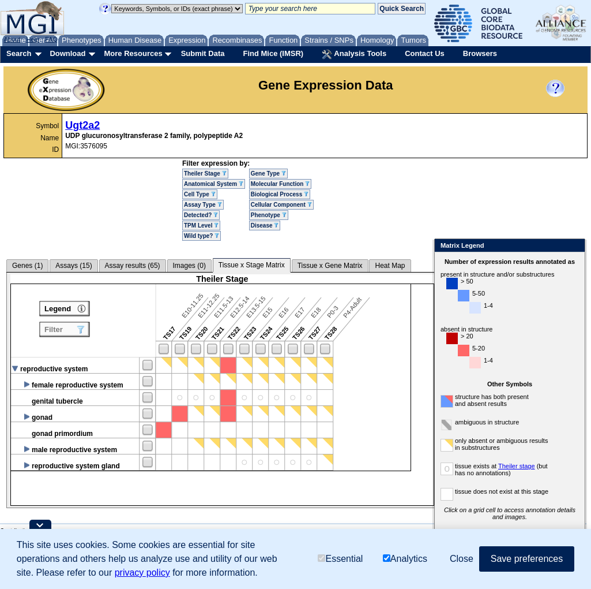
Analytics (405, 559)
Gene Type (268, 173)
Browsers (480, 53)
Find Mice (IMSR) (273, 53)
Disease (265, 225)
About (12, 39)
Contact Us (425, 53)
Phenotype (269, 215)
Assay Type (203, 205)
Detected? (201, 215)
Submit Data (203, 53)
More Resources (133, 53)
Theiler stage (494, 466)
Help (32, 39)
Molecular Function (280, 184)
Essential (340, 559)
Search (18, 53)
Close (551, 246)
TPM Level (201, 225)
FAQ (51, 39)
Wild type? (201, 236)
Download (67, 53)
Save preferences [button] (527, 559)
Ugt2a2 (82, 125)
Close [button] (461, 559)
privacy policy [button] (142, 572)
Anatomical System (213, 184)
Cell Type (200, 194)
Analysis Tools (354, 54)
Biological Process (279, 194)
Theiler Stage (205, 173)
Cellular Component (281, 205)
